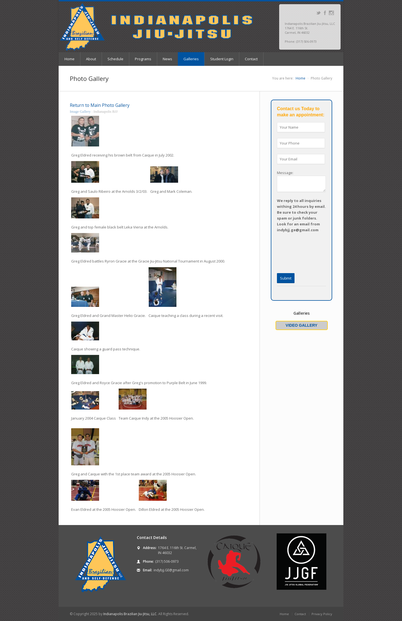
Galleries (191, 58)
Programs (143, 58)
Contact (251, 58)
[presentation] (290, 245)
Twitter (318, 13)
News (167, 58)
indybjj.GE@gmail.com (171, 570)
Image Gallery (81, 111)
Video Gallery (301, 325)
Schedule (115, 58)
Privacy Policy (322, 614)
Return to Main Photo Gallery (100, 105)
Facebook (325, 13)
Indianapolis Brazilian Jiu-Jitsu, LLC (130, 614)
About (91, 58)
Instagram (331, 13)
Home (69, 58)
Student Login (221, 58)
